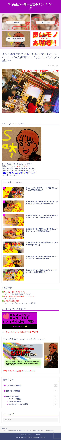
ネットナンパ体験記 (31, 385)
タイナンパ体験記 (33, 399)
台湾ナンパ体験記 (33, 402)
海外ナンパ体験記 (31, 396)
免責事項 (38, 434)
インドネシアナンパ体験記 (33, 404)
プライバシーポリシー (26, 434)
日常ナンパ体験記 (31, 391)
